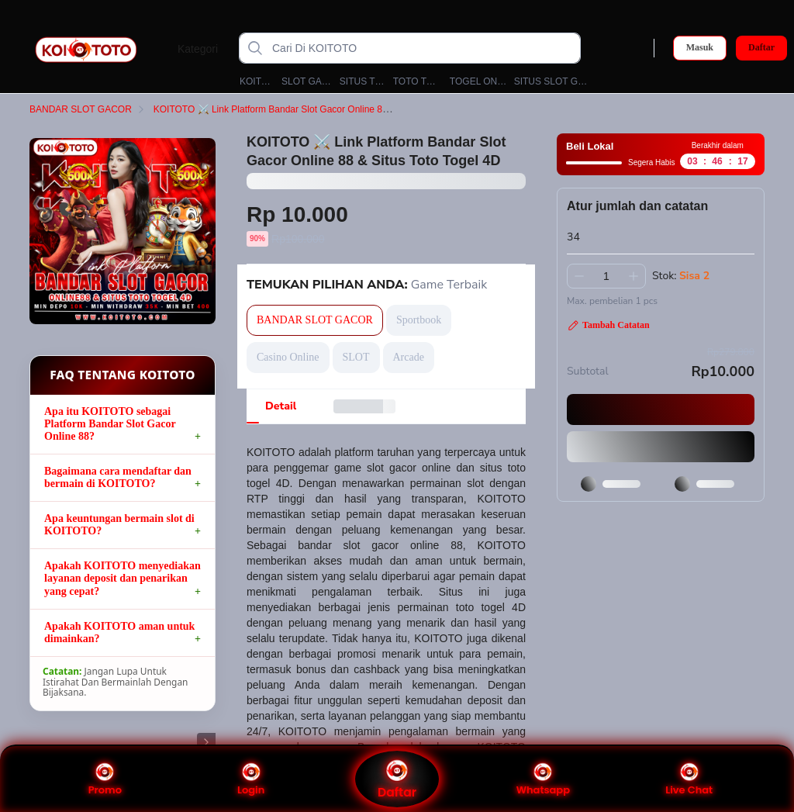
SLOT (356, 357)
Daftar (761, 48)
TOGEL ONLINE (478, 81)
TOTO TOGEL (418, 81)
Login (250, 779)
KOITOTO (257, 81)
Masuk (699, 47)
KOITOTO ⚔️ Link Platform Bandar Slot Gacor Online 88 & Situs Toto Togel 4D (326, 109)
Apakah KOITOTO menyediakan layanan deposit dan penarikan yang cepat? (122, 578)
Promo (105, 779)
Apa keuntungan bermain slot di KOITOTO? (119, 525)
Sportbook (418, 320)
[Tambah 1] (633, 276)
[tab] (281, 406)
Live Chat (689, 779)
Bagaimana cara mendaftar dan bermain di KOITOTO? (118, 477)
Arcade (408, 357)
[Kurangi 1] (579, 276)
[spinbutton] (606, 276)
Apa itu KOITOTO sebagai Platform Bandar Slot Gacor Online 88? (109, 424)
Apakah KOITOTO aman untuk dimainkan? (119, 632)
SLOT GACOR (307, 81)
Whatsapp (543, 779)
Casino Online (288, 357)
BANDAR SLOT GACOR (89, 109)
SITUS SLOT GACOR (552, 81)
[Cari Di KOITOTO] (422, 48)
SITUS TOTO (363, 81)
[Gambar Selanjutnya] (206, 742)
